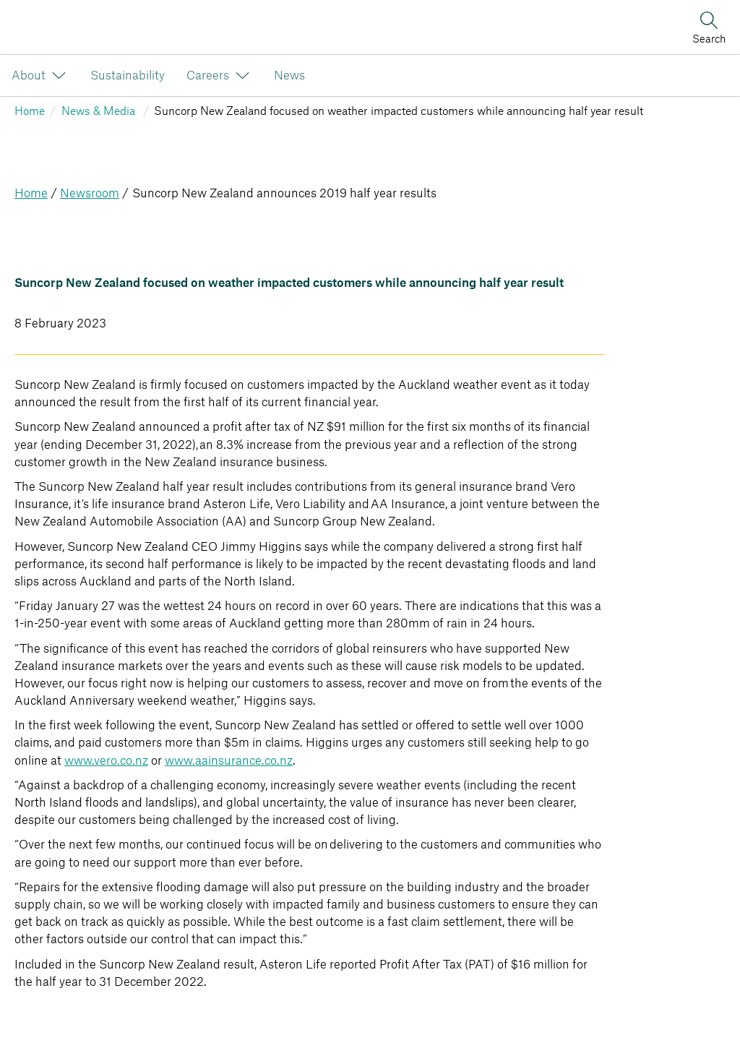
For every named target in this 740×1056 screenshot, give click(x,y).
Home (31, 193)
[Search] (709, 27)
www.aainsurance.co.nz (229, 761)
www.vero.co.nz (106, 761)
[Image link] (7, 26)
